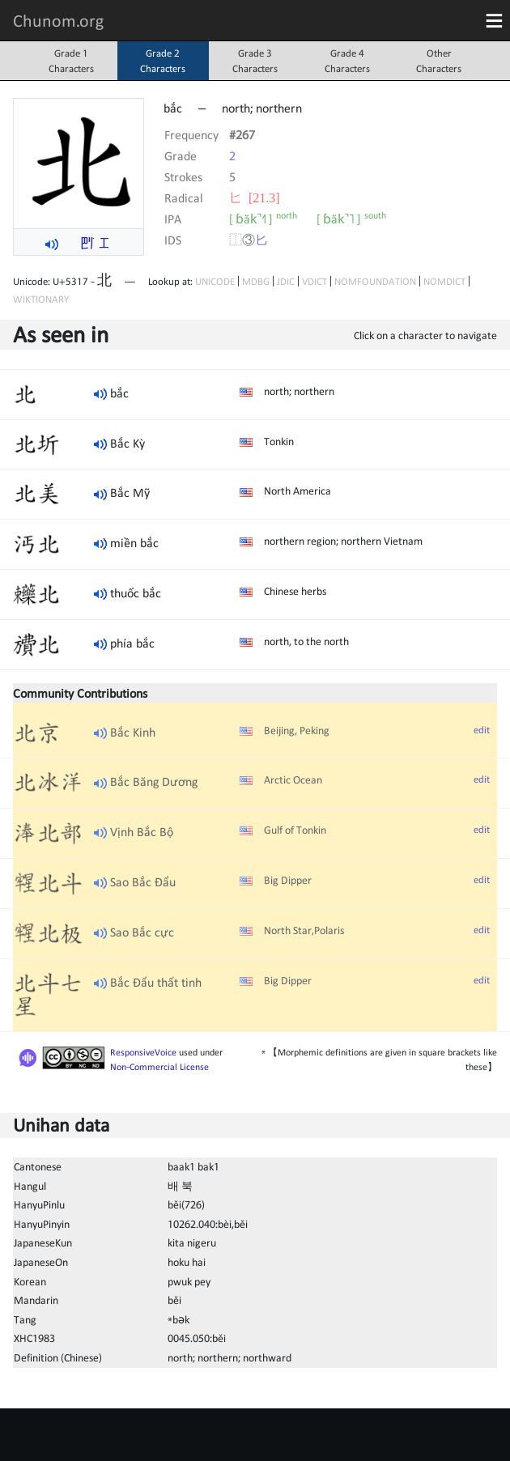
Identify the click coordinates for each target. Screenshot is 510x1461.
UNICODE (215, 281)
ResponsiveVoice (143, 1052)
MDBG (256, 281)
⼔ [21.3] (254, 197)
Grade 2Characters (162, 61)
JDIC (286, 281)
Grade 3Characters (255, 61)
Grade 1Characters (71, 61)
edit (482, 729)
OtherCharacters (438, 61)
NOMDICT (444, 281)
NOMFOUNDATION (375, 281)
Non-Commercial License (159, 1067)
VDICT (314, 281)
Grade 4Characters (347, 61)
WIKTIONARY (41, 299)
